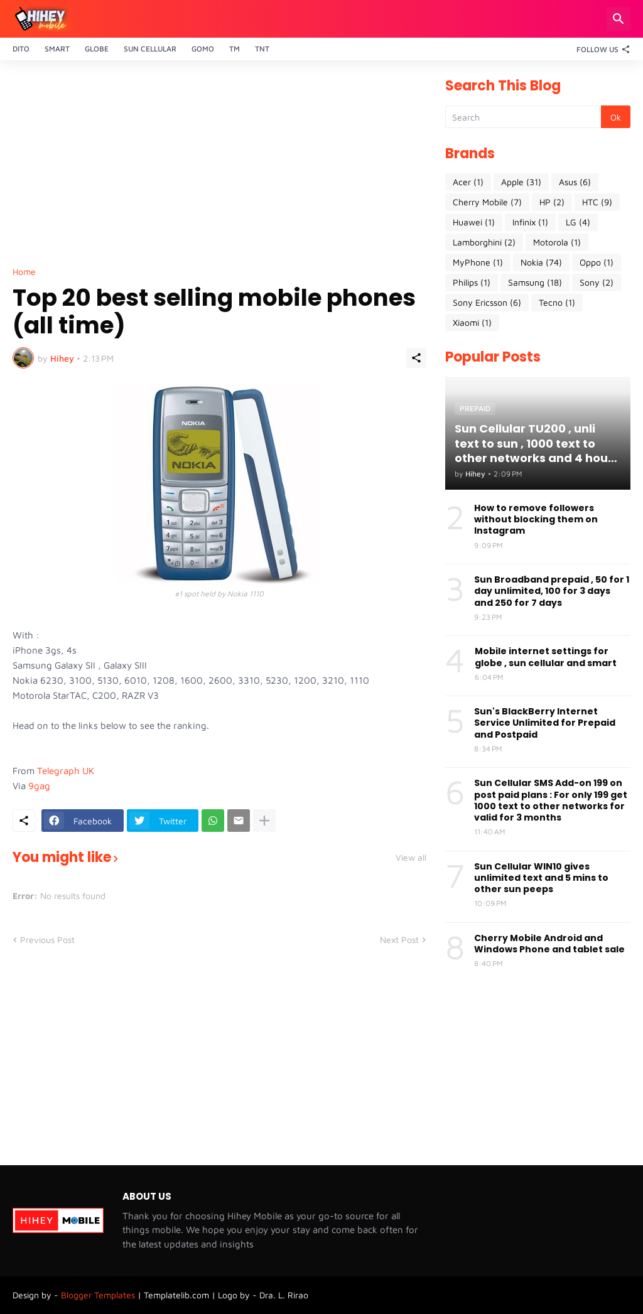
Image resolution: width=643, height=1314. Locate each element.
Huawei (474, 222)
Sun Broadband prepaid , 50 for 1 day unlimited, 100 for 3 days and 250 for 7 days (551, 591)
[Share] (416, 358)
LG (578, 222)
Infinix (530, 222)
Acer (468, 182)
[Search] (618, 19)
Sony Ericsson (487, 302)
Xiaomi (472, 322)
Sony (596, 282)
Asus (575, 182)
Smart (57, 48)
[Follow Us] (600, 49)
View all (411, 857)
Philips (471, 282)
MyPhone (478, 262)
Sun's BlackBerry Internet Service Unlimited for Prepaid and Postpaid (544, 723)
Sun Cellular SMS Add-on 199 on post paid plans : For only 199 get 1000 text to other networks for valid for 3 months (550, 800)
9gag (39, 785)
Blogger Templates (98, 1295)
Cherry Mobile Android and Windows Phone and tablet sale (549, 943)
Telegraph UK (65, 770)
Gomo (203, 48)
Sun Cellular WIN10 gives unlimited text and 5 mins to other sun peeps (541, 878)
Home (24, 271)
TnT (262, 48)
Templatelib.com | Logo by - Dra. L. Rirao (226, 1295)
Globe (97, 48)
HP (552, 202)
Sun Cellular (150, 48)
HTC (597, 202)
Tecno (557, 302)
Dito (21, 48)
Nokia (541, 262)
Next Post (399, 939)
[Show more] (264, 820)
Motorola (557, 242)
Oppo (596, 262)
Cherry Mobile (487, 202)
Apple (521, 182)
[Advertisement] (219, 167)
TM (234, 48)
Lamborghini (484, 242)
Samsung (535, 282)
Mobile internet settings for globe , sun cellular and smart (546, 656)
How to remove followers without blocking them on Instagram (536, 519)
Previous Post (47, 939)
